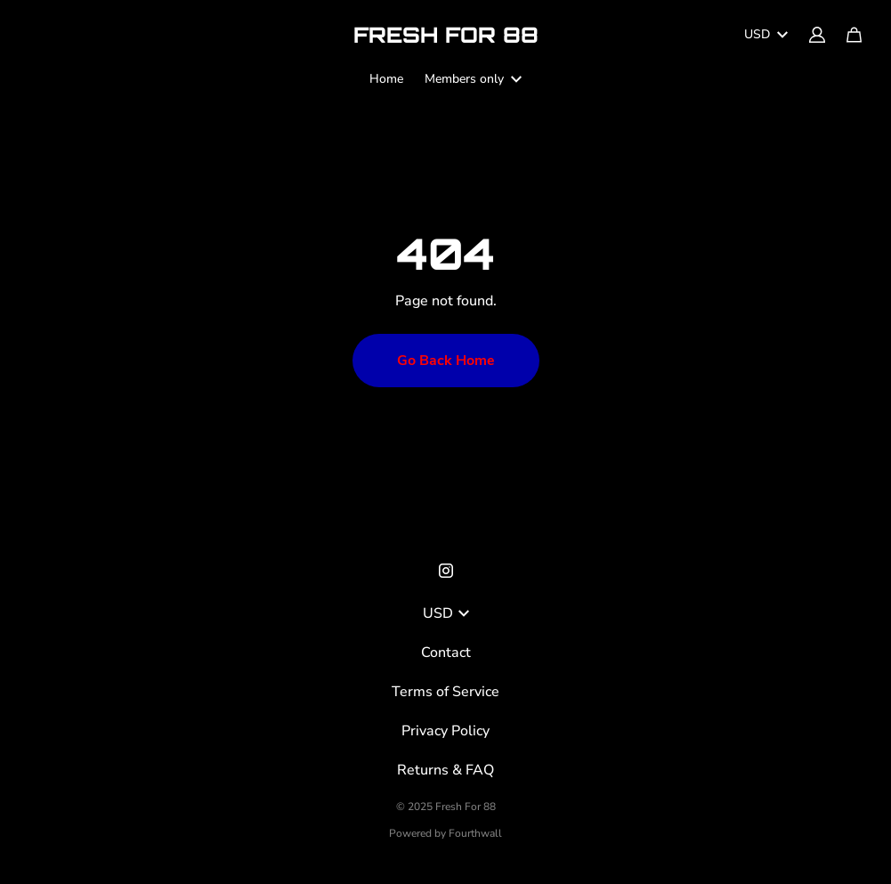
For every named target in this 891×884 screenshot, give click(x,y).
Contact (446, 652)
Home (386, 78)
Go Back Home (446, 360)
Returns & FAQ (445, 770)
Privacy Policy (445, 731)
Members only (473, 78)
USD (766, 34)
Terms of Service (445, 692)
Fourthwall (475, 833)
